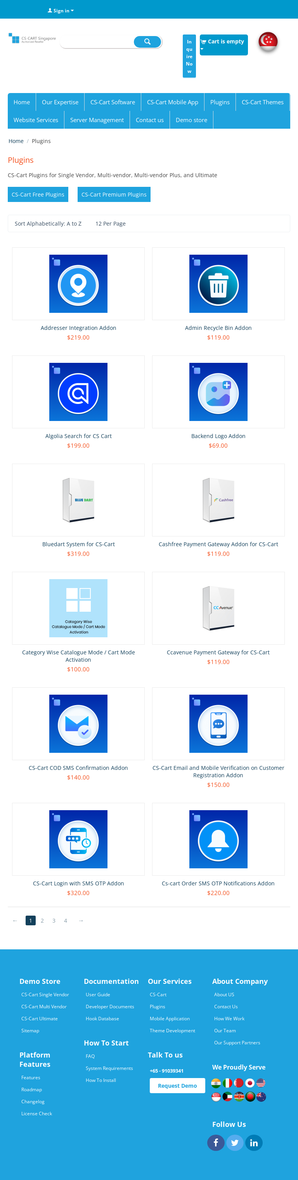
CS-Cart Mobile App (172, 102)
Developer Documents (110, 1006)
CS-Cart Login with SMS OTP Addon (78, 883)
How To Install (101, 1080)
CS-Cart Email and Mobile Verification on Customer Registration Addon (218, 771)
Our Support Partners (237, 1042)
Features (30, 1077)
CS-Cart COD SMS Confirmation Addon (78, 767)
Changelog (33, 1101)
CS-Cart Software (112, 102)
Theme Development (172, 1030)
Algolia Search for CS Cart (78, 436)
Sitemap (30, 1030)
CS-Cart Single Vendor (45, 994)
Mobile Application (170, 1018)
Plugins (220, 102)
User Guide (98, 994)
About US (224, 994)
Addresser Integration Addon (78, 327)
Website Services (36, 120)
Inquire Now (189, 56)
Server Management (97, 120)
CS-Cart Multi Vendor (44, 1006)
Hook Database (102, 1018)
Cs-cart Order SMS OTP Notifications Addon (218, 883)
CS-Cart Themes (263, 102)
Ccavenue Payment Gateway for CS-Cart (218, 652)
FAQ (90, 1056)
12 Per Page (114, 224)
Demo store (191, 120)
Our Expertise (60, 102)
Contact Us (226, 1006)
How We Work (229, 1018)
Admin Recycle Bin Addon (218, 327)
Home (22, 102)
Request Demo (177, 1085)
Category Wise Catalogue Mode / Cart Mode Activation (78, 656)
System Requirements (109, 1068)
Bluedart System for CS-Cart (78, 544)
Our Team (225, 1030)
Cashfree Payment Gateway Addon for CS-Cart (218, 544)
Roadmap (31, 1089)
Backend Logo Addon (218, 436)
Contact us (150, 120)
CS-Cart (158, 994)
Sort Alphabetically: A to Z (51, 224)
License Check (36, 1113)
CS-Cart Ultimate (39, 1018)
